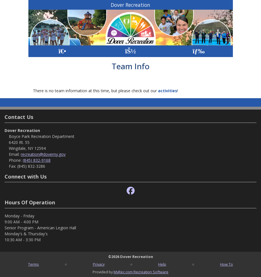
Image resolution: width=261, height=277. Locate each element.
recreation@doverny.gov (43, 154)
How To (226, 264)
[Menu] (199, 51)
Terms (33, 264)
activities (167, 90)
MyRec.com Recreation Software (141, 271)
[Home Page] (62, 51)
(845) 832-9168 (37, 160)
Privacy (99, 264)
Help (162, 264)
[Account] (130, 51)
